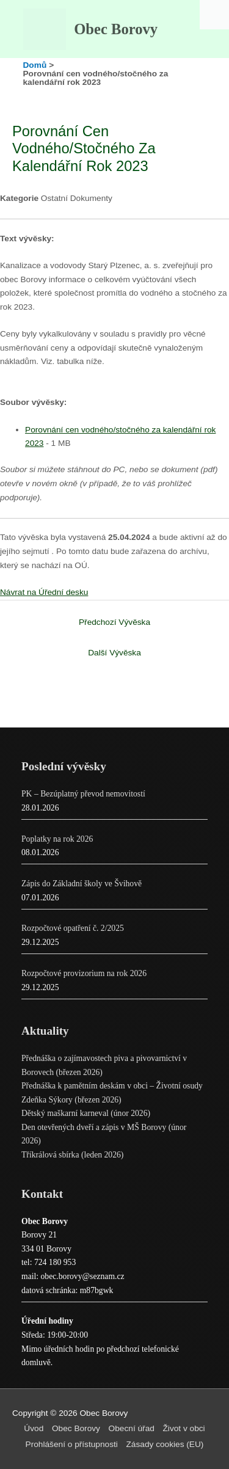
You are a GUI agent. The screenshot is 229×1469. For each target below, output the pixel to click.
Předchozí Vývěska (114, 622)
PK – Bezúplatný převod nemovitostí (83, 793)
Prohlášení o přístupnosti (72, 1444)
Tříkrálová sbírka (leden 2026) (72, 1154)
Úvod (33, 1428)
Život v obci (184, 1428)
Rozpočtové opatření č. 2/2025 (72, 928)
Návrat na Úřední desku (44, 592)
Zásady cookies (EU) (165, 1444)
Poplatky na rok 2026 (57, 839)
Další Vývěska (114, 652)
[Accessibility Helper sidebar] (214, 14)
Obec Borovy (116, 29)
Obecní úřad (131, 1428)
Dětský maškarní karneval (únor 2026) (85, 1113)
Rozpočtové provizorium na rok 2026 (84, 973)
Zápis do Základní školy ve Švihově (81, 883)
